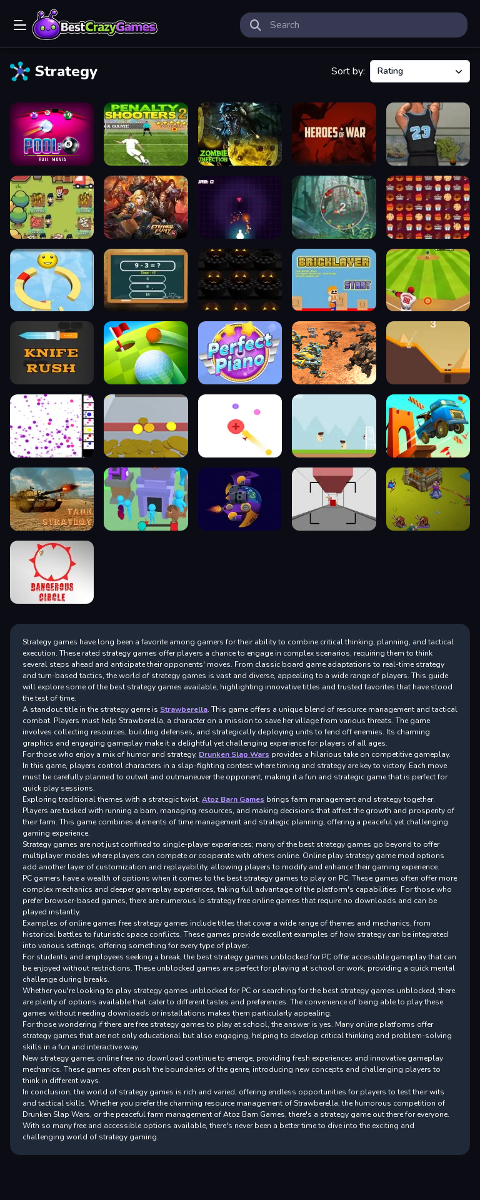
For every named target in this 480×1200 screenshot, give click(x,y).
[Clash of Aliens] (240, 499)
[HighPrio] (334, 499)
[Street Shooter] (428, 134)
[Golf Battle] (146, 352)
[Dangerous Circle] (52, 572)
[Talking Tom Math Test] (146, 280)
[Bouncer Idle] (52, 426)
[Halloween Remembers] (240, 280)
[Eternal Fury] (146, 207)
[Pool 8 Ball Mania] (52, 134)
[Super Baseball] (428, 280)
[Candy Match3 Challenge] (428, 207)
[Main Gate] (334, 426)
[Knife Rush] (52, 352)
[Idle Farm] (52, 207)
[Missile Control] (240, 207)
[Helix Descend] (52, 280)
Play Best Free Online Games (95, 25)
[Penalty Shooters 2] (146, 134)
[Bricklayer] (334, 280)
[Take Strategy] (52, 499)
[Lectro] (240, 426)
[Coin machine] (146, 426)
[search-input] (364, 25)
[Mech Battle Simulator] (334, 352)
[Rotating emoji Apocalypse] (334, 207)
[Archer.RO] (428, 499)
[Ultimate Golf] (428, 352)
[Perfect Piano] (240, 352)
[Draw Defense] (146, 499)
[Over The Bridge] (428, 426)
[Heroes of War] (334, 134)
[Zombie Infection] (240, 134)
